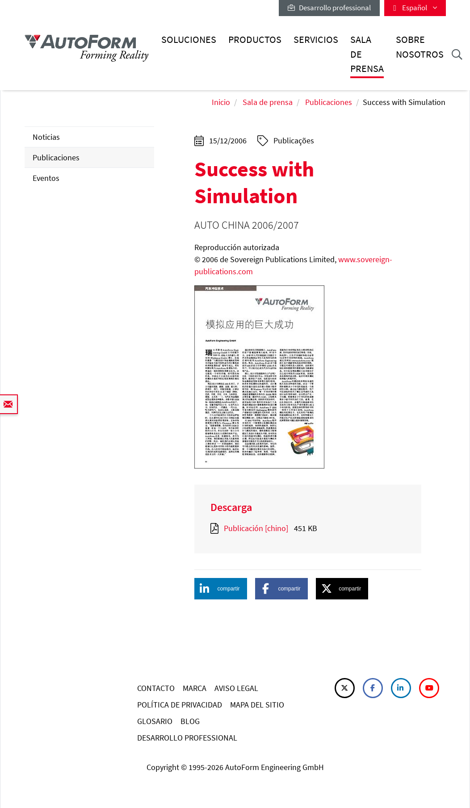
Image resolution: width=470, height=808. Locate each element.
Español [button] (415, 8)
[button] (220, 588)
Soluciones (188, 39)
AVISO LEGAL (236, 688)
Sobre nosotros (420, 46)
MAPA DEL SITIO (257, 704)
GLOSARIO (154, 721)
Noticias (46, 137)
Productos (254, 39)
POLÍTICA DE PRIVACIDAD (179, 704)
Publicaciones (328, 102)
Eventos (46, 178)
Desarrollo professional (329, 8)
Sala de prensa (367, 54)
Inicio (221, 102)
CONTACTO (156, 688)
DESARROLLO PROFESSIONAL (187, 738)
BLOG (190, 721)
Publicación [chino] (256, 528)
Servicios (316, 39)
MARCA (194, 688)
